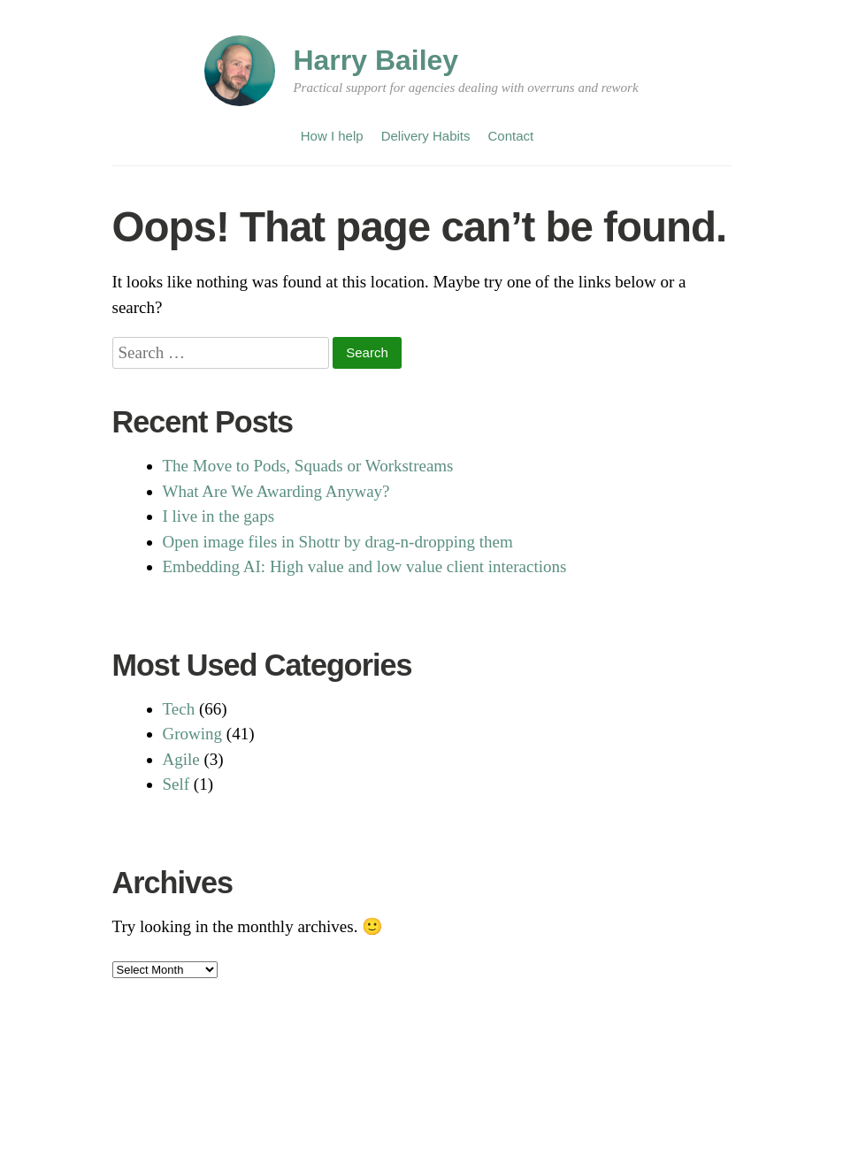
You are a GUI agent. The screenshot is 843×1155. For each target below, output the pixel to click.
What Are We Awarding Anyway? (276, 491)
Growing (193, 733)
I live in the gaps (219, 516)
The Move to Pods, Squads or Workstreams (308, 465)
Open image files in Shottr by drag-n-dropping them (338, 541)
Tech (179, 709)
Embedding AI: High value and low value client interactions (365, 566)
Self (176, 784)
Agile (181, 759)
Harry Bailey (375, 60)
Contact (511, 135)
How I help (332, 135)
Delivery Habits (426, 135)
